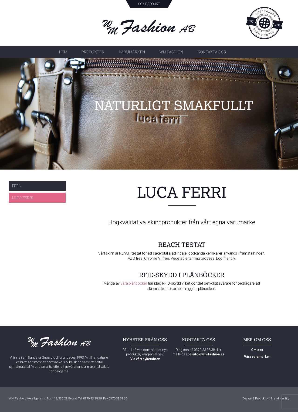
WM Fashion (171, 52)
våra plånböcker (134, 283)
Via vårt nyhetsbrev (145, 359)
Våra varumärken (257, 356)
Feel (16, 186)
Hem (63, 52)
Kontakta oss (212, 52)
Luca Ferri (22, 197)
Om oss (257, 350)
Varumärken (132, 52)
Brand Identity (280, 398)
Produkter (92, 52)
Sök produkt (149, 4)
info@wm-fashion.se (208, 354)
